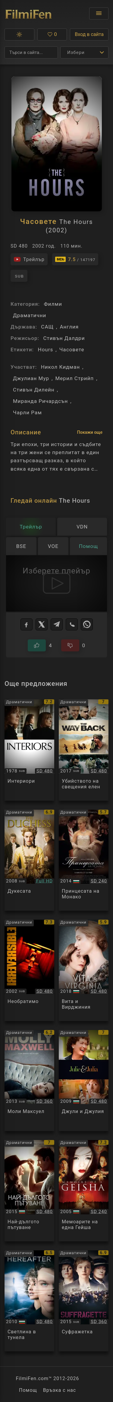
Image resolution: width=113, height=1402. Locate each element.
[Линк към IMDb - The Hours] (75, 259)
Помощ (28, 1390)
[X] (42, 624)
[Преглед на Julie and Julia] (83, 1080)
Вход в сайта (89, 34)
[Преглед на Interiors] (29, 750)
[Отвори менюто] (98, 13)
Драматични (29, 315)
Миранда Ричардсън (40, 401)
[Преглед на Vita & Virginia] (83, 970)
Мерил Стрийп (74, 378)
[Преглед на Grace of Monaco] (83, 860)
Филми (53, 304)
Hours (45, 350)
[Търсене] (31, 52)
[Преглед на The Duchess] (29, 860)
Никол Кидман (60, 367)
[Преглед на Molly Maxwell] (29, 1080)
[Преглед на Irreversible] (29, 970)
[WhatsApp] (87, 624)
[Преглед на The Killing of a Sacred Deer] (83, 750)
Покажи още (89, 432)
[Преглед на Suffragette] (83, 1301)
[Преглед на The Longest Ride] (29, 1190)
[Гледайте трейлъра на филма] (29, 259)
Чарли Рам (27, 412)
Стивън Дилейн (34, 390)
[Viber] (72, 624)
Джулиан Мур (31, 378)
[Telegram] (57, 624)
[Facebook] (26, 624)
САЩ (47, 327)
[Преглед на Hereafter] (29, 1301)
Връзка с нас (59, 1390)
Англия (69, 327)
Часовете (71, 350)
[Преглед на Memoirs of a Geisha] (83, 1190)
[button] (19, 34)
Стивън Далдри (64, 338)
